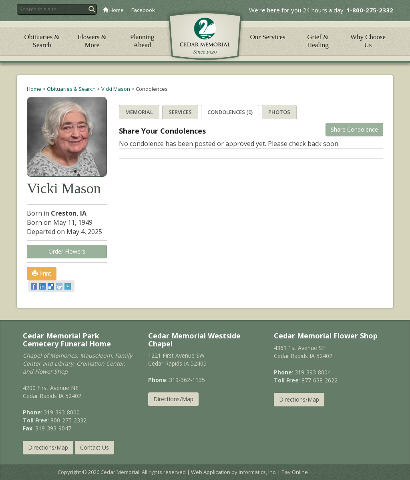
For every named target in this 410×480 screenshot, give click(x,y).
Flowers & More (92, 41)
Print (41, 273)
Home (113, 10)
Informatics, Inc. (257, 472)
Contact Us (94, 447)
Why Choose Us (368, 41)
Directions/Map (48, 447)
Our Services (267, 37)
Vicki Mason (115, 88)
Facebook (143, 10)
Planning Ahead (142, 41)
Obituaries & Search (41, 41)
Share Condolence (354, 129)
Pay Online (294, 472)
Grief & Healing (318, 41)
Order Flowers (66, 251)
